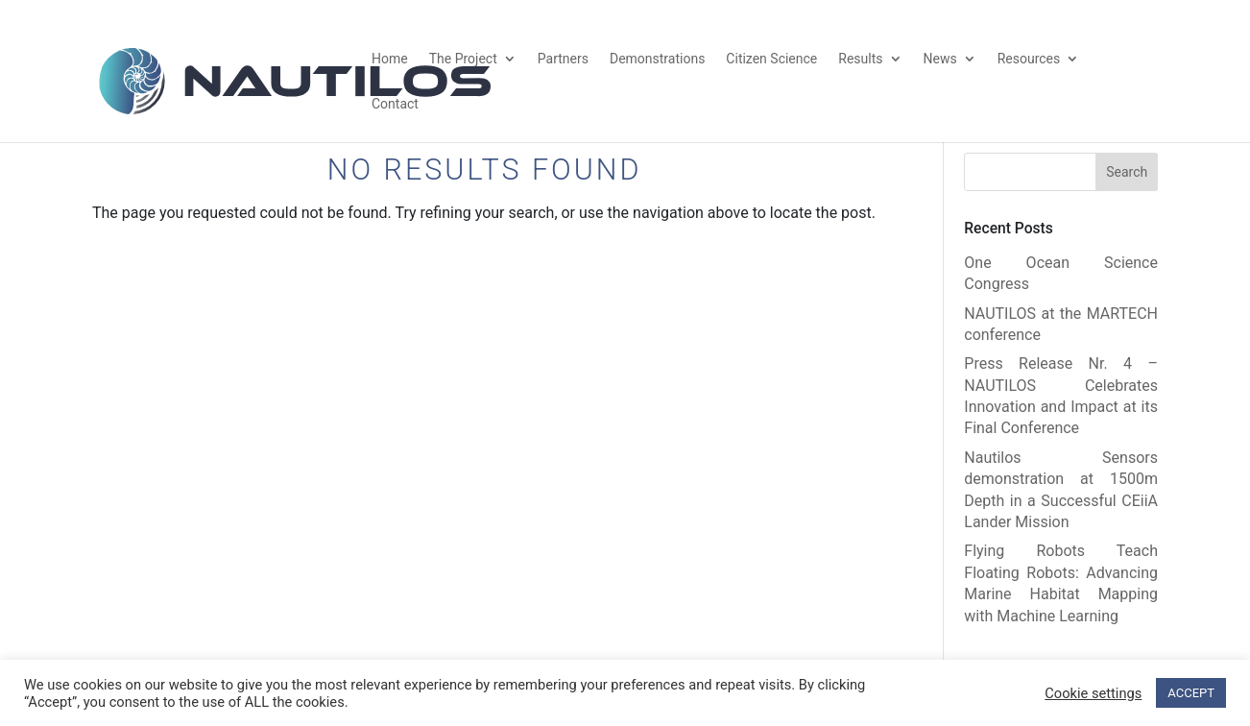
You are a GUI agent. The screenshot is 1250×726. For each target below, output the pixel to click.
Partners (563, 59)
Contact (395, 104)
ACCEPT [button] (1190, 693)
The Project (463, 59)
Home (390, 59)
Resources (1029, 59)
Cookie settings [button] (1093, 693)
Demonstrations (657, 59)
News (940, 59)
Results (860, 59)
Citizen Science (771, 59)
